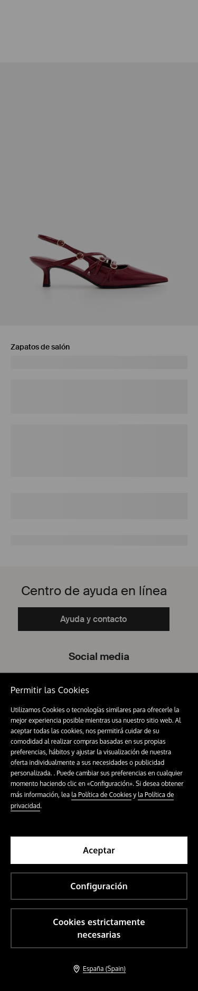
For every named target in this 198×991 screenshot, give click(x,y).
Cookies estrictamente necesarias (99, 928)
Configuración (98, 886)
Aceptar (99, 850)
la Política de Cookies (101, 795)
